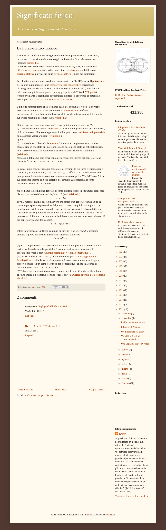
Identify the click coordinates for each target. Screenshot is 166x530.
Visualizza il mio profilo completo (131, 496)
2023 (121, 261)
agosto (125, 359)
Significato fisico (45, 15)
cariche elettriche (70, 110)
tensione (54, 128)
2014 (121, 295)
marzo (125, 378)
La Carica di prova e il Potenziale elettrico (52, 99)
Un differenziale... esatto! (130, 222)
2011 (121, 309)
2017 (121, 285)
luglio (125, 364)
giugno (125, 369)
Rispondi (29, 316)
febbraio (126, 383)
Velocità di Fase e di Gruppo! (132, 148)
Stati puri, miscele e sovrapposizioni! (127, 200)
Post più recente (25, 389)
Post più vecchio (96, 389)
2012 (121, 304)
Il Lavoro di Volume (130, 327)
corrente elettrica (26, 73)
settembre (127, 354)
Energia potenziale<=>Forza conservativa (66, 252)
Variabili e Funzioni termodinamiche (130, 337)
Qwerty (29, 326)
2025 (121, 252)
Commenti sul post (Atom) (40, 395)
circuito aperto (73, 70)
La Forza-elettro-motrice (132, 322)
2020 (121, 271)
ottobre (125, 349)
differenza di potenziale (29, 70)
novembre (127, 318)
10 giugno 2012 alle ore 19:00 (52, 306)
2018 (121, 280)
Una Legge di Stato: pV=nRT (135, 343)
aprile (125, 373)
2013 (121, 300)
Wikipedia (32, 62)
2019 (121, 276)
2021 (121, 266)
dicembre (126, 313)
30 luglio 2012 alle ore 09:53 (47, 326)
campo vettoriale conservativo (65, 84)
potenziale (98, 81)
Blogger (111, 514)
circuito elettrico (62, 73)
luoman (90, 514)
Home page (60, 389)
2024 (121, 256)
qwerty (122, 434)
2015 (121, 290)
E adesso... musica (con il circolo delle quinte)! (139, 170)
